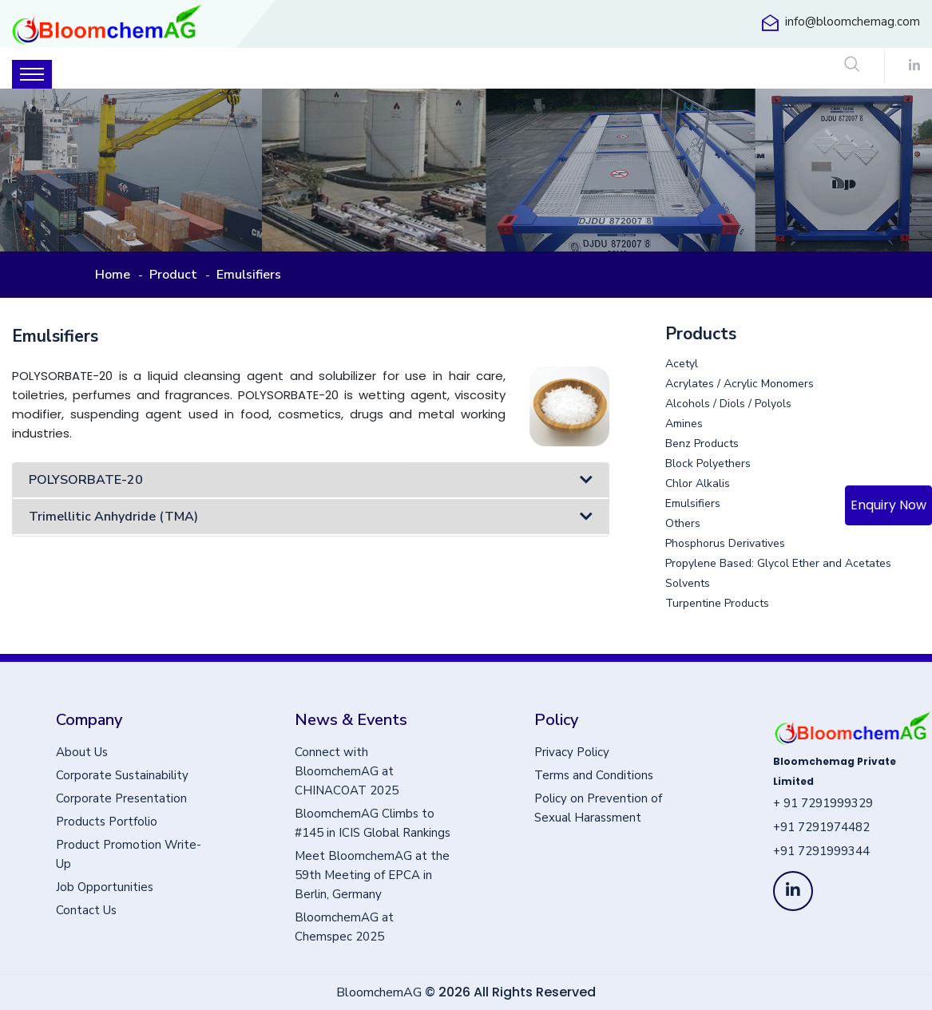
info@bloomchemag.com (852, 22)
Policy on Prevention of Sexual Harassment (598, 808)
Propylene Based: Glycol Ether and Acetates (778, 564)
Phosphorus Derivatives (725, 544)
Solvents (687, 584)
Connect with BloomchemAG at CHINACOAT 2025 (347, 771)
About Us (82, 752)
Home (112, 274)
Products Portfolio (106, 822)
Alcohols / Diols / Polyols (728, 404)
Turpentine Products (717, 604)
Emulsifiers (692, 504)
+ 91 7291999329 (823, 803)
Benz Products (702, 444)
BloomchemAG (379, 992)
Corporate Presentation (121, 798)
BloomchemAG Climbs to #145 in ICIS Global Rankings (372, 823)
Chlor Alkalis (697, 484)
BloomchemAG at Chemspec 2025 (344, 927)
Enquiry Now (888, 505)
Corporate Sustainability (122, 775)
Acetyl (681, 364)
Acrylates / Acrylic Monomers (739, 384)
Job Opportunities (104, 887)
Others (682, 524)
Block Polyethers (708, 464)
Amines (684, 424)
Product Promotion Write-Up (128, 854)
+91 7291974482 (821, 827)
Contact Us (86, 910)
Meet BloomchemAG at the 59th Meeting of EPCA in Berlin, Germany (372, 875)
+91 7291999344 (821, 851)
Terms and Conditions (593, 775)
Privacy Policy (571, 752)
